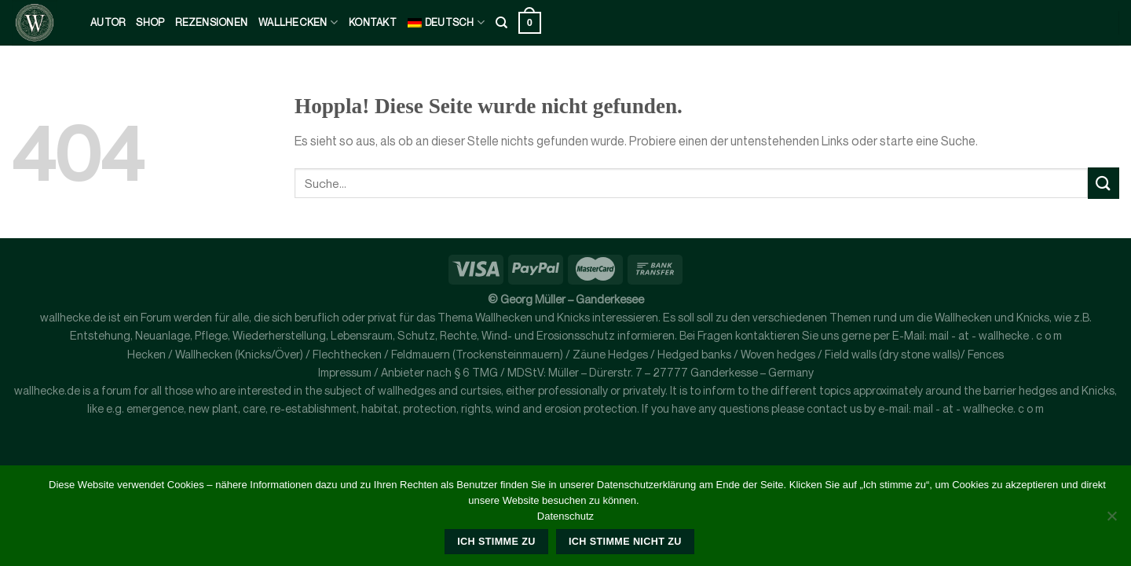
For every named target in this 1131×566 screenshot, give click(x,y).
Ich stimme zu (496, 541)
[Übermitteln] (1103, 182)
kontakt (373, 22)
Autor (107, 22)
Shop (150, 22)
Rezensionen (211, 22)
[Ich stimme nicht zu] (1111, 520)
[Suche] (501, 23)
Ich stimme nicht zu (625, 541)
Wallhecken (298, 22)
